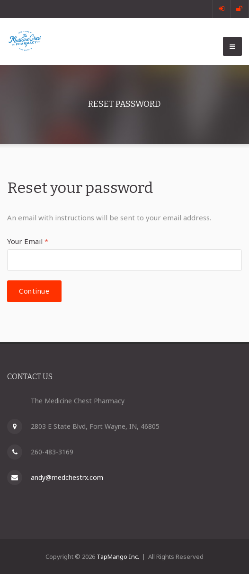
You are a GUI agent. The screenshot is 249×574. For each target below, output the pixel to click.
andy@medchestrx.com (67, 477)
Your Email (27, 241)
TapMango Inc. (118, 556)
